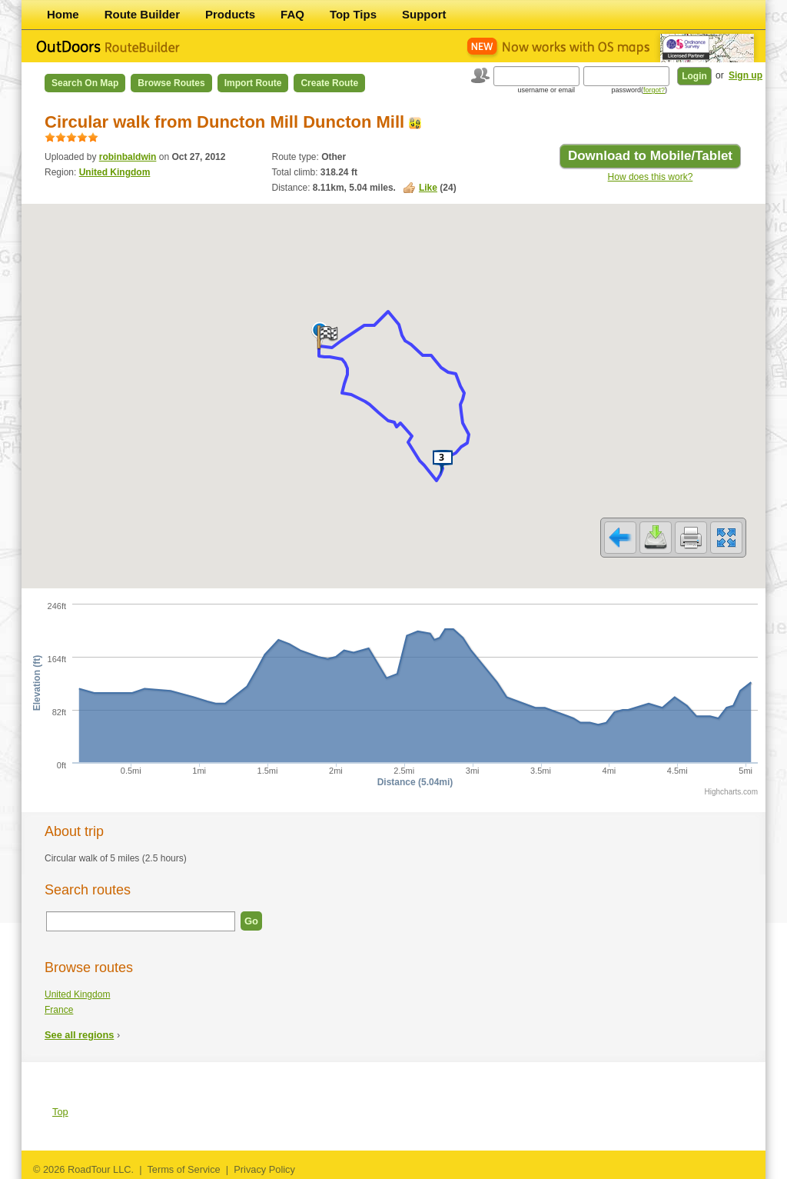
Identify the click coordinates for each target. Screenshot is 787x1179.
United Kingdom (115, 172)
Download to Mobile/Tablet (650, 155)
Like (428, 187)
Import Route (253, 83)
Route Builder (142, 14)
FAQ (292, 14)
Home (63, 14)
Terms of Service (183, 1169)
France (59, 1009)
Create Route (329, 83)
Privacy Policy (264, 1169)
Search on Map (84, 83)
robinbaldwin (128, 157)
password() (639, 90)
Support (424, 14)
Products (230, 14)
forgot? (654, 90)
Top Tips (353, 14)
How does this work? (650, 177)
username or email (546, 90)
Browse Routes (171, 83)
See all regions (79, 1035)
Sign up (745, 75)
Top (60, 1111)
